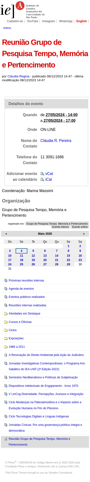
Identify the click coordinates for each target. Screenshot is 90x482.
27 (45, 264)
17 (10, 260)
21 (57, 260)
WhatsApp (65, 21)
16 (80, 255)
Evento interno (60, 226)
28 (57, 264)
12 (33, 255)
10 (10, 255)
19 (33, 260)
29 (68, 264)
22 (68, 260)
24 (10, 264)
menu (7, 28)
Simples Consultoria (60, 472)
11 (21, 255)
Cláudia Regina (18, 76)
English (81, 21)
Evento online (80, 226)
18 (21, 260)
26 (33, 264)
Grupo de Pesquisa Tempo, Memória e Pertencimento (57, 223)
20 (45, 260)
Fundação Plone (14, 466)
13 (45, 255)
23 (80, 260)
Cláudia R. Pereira (56, 141)
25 (21, 264)
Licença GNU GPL (69, 466)
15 (68, 255)
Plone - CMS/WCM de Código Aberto (30, 462)
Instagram (48, 21)
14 (57, 255)
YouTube (32, 21)
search (84, 27)
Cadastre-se (15, 21)
